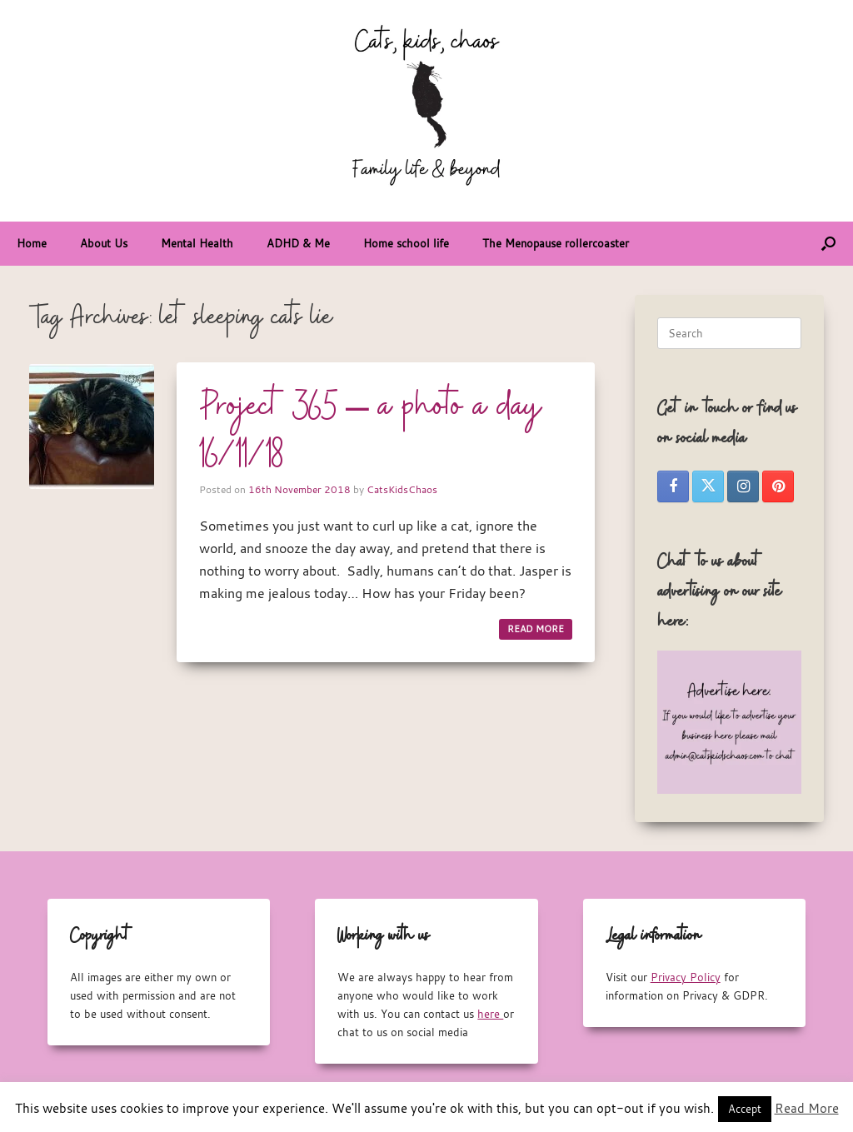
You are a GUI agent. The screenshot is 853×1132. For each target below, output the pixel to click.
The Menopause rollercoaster (555, 243)
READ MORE (535, 629)
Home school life (406, 243)
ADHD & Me (298, 243)
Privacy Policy (686, 977)
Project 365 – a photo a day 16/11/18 (370, 431)
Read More (807, 1108)
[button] (828, 244)
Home (32, 243)
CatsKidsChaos (402, 489)
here (490, 1013)
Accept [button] (744, 1108)
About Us (103, 243)
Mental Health (197, 243)
